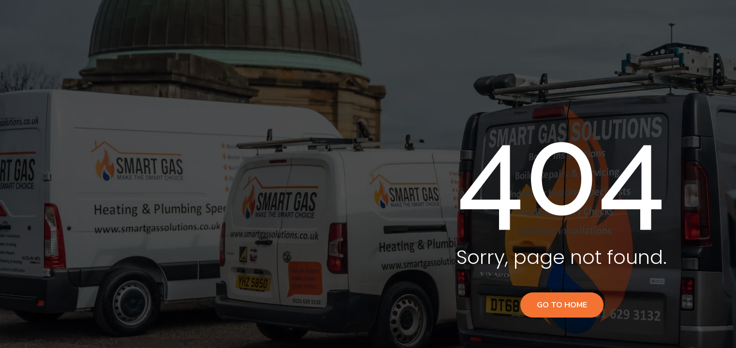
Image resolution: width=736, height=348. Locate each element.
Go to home (562, 305)
